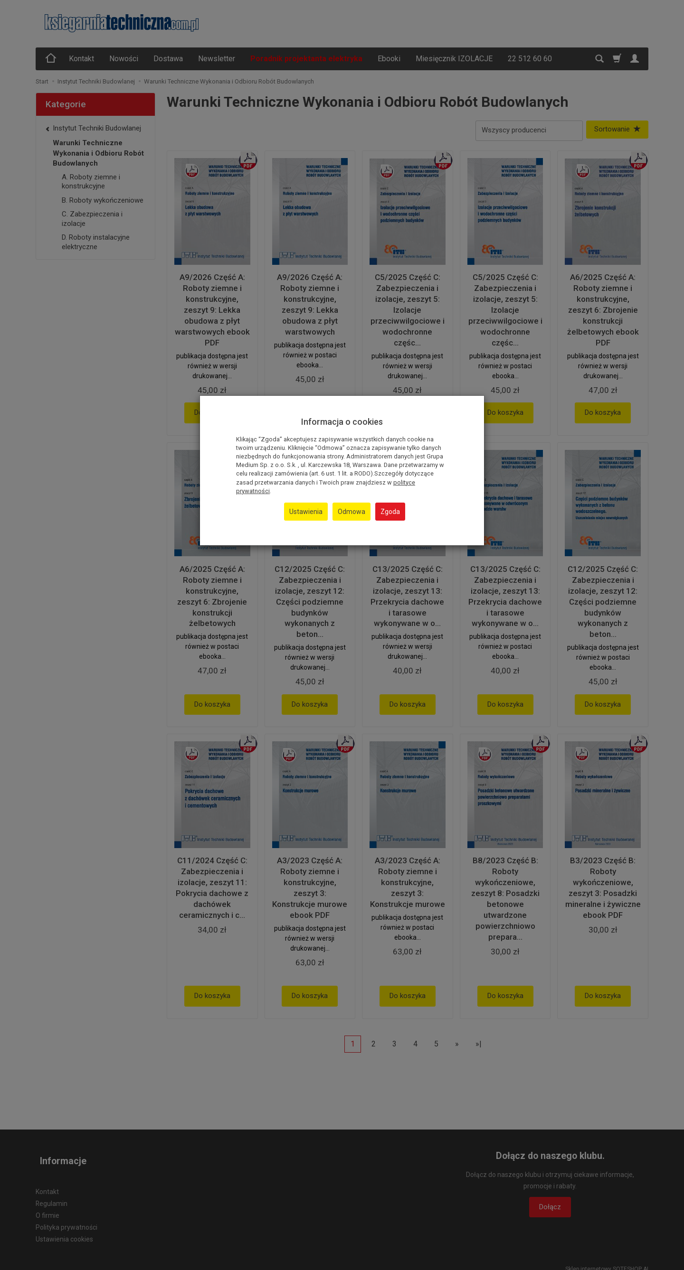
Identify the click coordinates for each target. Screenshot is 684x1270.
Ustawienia (306, 511)
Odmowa (351, 511)
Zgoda (390, 511)
